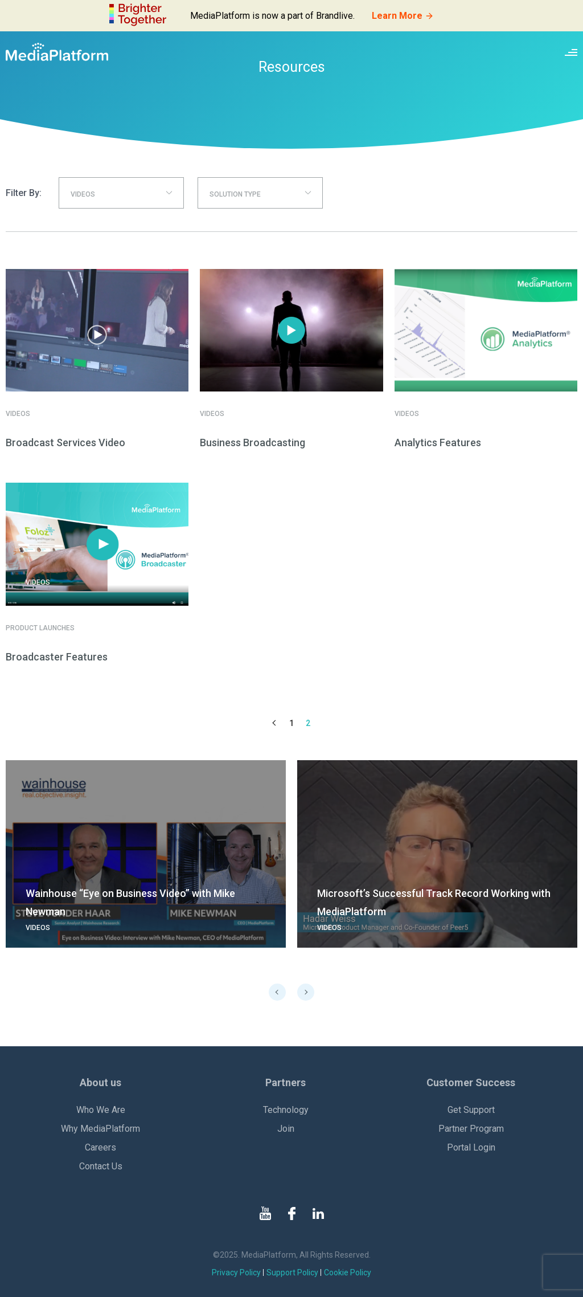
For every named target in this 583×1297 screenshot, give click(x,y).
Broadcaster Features (57, 657)
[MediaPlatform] (57, 52)
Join (285, 1128)
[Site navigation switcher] (571, 52)
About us (100, 1082)
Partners (285, 1082)
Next (305, 992)
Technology (286, 1109)
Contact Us (100, 1166)
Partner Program (471, 1128)
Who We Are (100, 1109)
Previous (277, 992)
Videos (18, 414)
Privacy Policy (236, 1272)
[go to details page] (146, 854)
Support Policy (292, 1272)
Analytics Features (438, 442)
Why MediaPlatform (100, 1128)
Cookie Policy (347, 1272)
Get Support (471, 1109)
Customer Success (470, 1082)
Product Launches (40, 628)
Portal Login (471, 1147)
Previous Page (275, 723)
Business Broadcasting (252, 442)
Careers (100, 1147)
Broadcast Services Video (65, 442)
